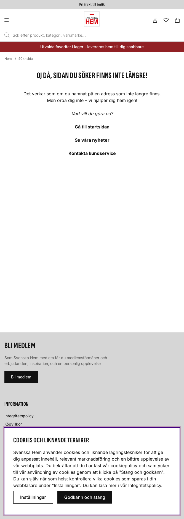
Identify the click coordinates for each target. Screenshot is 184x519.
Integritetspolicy (19, 415)
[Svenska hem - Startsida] (91, 19)
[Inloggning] (155, 20)
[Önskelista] (166, 20)
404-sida (25, 59)
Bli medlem (21, 377)
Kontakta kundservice (92, 153)
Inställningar (33, 497)
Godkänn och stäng (84, 497)
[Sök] (81, 35)
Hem (8, 59)
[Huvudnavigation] (17, 20)
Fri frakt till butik (92, 4)
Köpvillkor (13, 424)
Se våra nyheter (92, 140)
